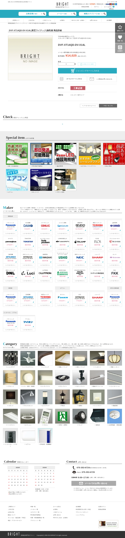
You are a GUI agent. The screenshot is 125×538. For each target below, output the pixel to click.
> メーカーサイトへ (10, 233)
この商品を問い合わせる (104, 79)
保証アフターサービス (15, 520)
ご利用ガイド (16, 20)
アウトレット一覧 (36, 520)
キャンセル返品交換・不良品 (16, 517)
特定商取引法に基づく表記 (83, 509)
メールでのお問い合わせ (96, 483)
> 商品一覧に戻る (108, 105)
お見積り (62, 20)
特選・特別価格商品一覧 (37, 517)
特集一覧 (33, 506)
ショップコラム (80, 515)
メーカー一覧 (34, 509)
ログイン (96, 6)
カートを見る (108, 7)
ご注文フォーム (46, 20)
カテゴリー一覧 (35, 512)
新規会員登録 (85, 6)
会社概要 (109, 20)
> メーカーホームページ (89, 105)
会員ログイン (102, 506)
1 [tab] (62, 124)
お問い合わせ (93, 20)
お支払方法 (11, 512)
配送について (11, 515)
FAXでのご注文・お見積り (78, 20)
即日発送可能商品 (36, 515)
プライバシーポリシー (82, 512)
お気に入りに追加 (87, 64)
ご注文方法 (31, 20)
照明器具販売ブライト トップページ (17, 23)
